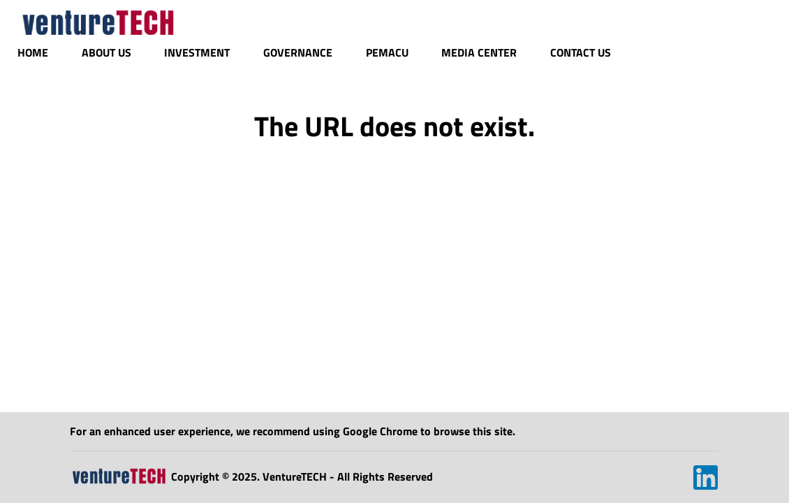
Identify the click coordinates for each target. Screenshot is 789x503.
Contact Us (580, 52)
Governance (297, 52)
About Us (106, 52)
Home (32, 52)
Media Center (479, 52)
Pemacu (387, 52)
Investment (197, 52)
